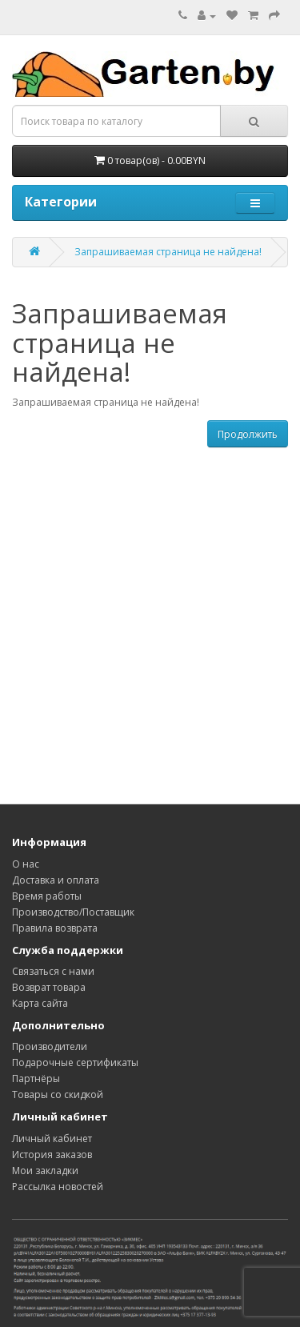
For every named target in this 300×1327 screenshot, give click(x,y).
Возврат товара (49, 987)
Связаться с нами (53, 971)
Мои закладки (45, 1170)
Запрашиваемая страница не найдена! (168, 252)
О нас (25, 864)
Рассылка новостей (57, 1186)
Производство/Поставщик (73, 912)
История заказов (52, 1154)
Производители (49, 1046)
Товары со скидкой (57, 1094)
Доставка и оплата (55, 880)
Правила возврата (55, 928)
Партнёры (36, 1078)
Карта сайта (40, 1003)
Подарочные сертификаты (75, 1062)
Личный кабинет (52, 1138)
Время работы (47, 896)
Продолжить (248, 434)
